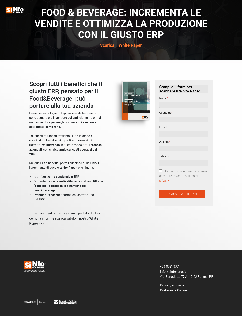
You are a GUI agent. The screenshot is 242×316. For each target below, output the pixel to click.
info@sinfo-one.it (173, 271)
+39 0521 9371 (169, 266)
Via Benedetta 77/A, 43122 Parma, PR (186, 276)
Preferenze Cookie (173, 290)
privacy (164, 180)
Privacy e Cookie (172, 285)
